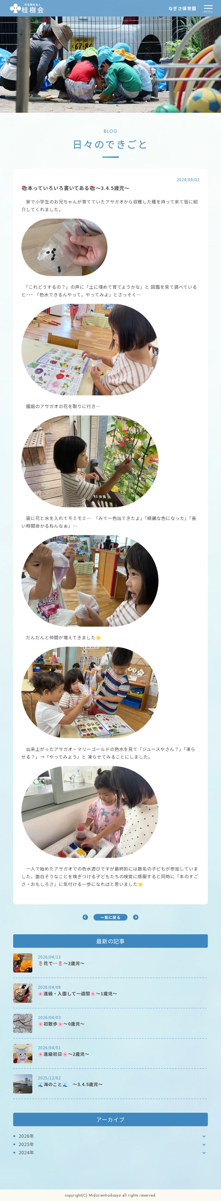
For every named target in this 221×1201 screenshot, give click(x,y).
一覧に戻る (110, 917)
